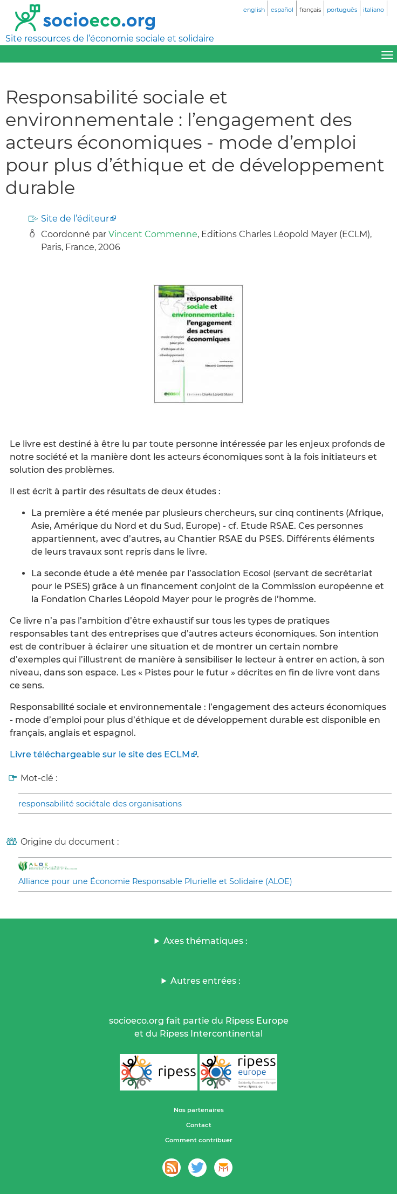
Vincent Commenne (152, 234)
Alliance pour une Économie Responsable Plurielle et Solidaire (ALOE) (155, 881)
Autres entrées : (205, 981)
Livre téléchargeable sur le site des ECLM (100, 754)
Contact (198, 1125)
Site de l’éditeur (75, 218)
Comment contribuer (198, 1140)
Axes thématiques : (205, 941)
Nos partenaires (199, 1110)
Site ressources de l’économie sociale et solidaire (109, 38)
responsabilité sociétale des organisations (100, 804)
